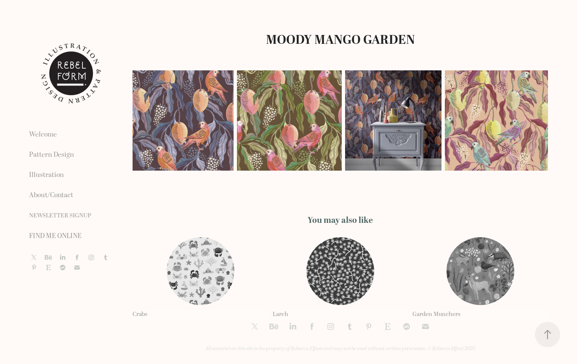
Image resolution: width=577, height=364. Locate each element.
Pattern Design (51, 155)
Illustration (46, 175)
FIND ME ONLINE (55, 236)
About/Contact (51, 195)
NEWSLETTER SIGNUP (60, 215)
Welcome (43, 134)
